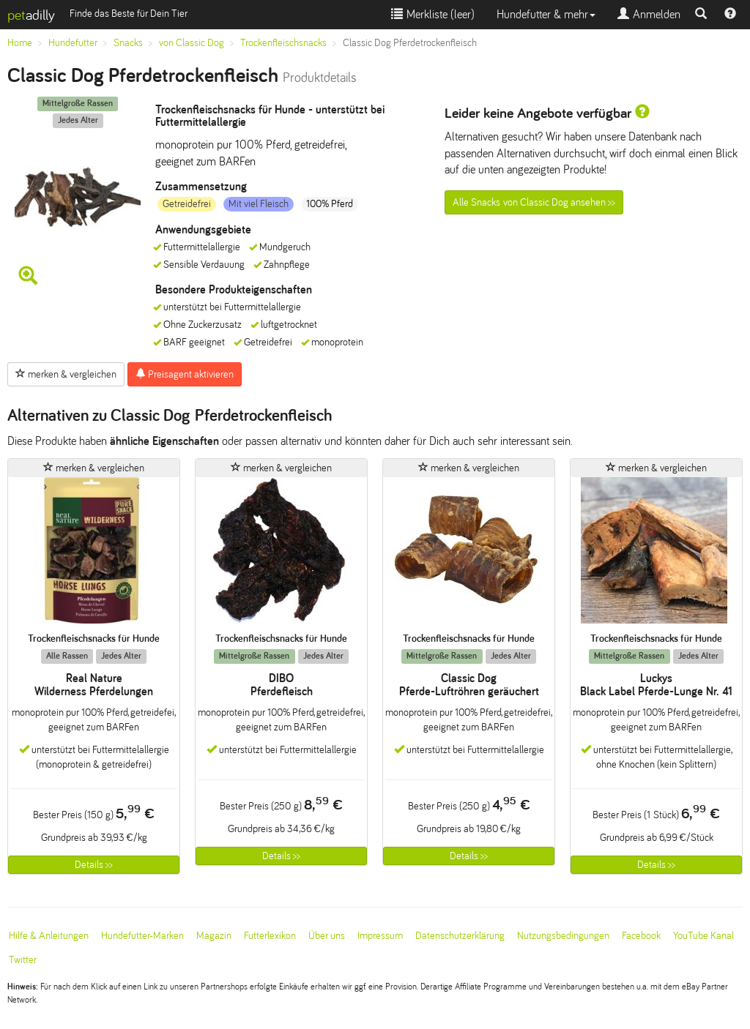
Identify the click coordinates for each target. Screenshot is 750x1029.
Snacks (128, 42)
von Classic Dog (191, 42)
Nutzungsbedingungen (563, 935)
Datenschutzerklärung (460, 935)
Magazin (213, 935)
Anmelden (648, 14)
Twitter (23, 959)
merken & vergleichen (65, 374)
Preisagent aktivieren (184, 374)
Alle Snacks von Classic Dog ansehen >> (534, 202)
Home (19, 42)
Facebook (641, 935)
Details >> (94, 864)
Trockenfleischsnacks (283, 42)
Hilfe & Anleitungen (49, 935)
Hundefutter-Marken (142, 935)
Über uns (326, 935)
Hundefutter (72, 42)
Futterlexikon (270, 935)
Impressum (380, 935)
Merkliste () (433, 14)
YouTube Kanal (703, 935)
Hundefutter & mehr (546, 14)
